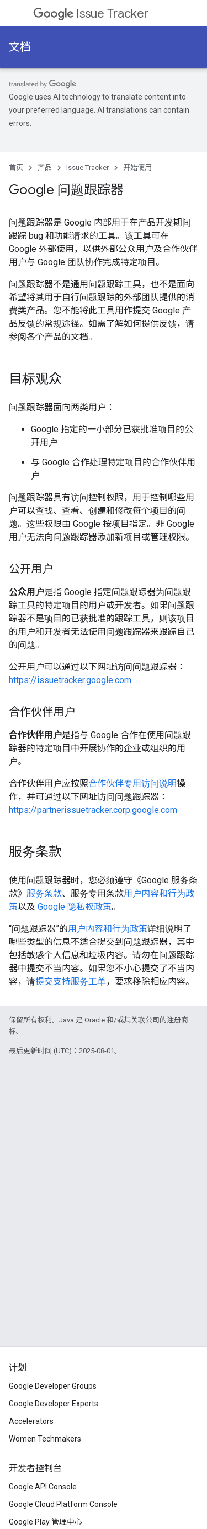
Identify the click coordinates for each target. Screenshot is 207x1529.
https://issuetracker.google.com (70, 680)
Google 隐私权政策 (75, 906)
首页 (16, 167)
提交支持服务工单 (70, 981)
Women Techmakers (45, 1438)
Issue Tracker (90, 13)
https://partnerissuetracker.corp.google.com (93, 810)
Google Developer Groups (53, 1386)
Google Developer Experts (53, 1403)
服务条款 (44, 893)
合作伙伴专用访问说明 (132, 783)
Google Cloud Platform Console (63, 1504)
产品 (45, 167)
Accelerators (31, 1421)
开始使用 (137, 167)
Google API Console (43, 1486)
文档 (20, 47)
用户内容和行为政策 (107, 928)
